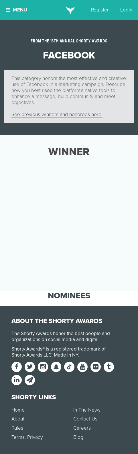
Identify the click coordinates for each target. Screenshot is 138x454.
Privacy (35, 437)
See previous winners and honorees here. (56, 114)
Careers (82, 428)
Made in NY (66, 355)
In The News (86, 410)
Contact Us (85, 419)
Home (18, 410)
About (17, 419)
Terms (18, 437)
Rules (17, 428)
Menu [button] (16, 10)
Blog (78, 437)
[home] (69, 10)
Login (126, 10)
